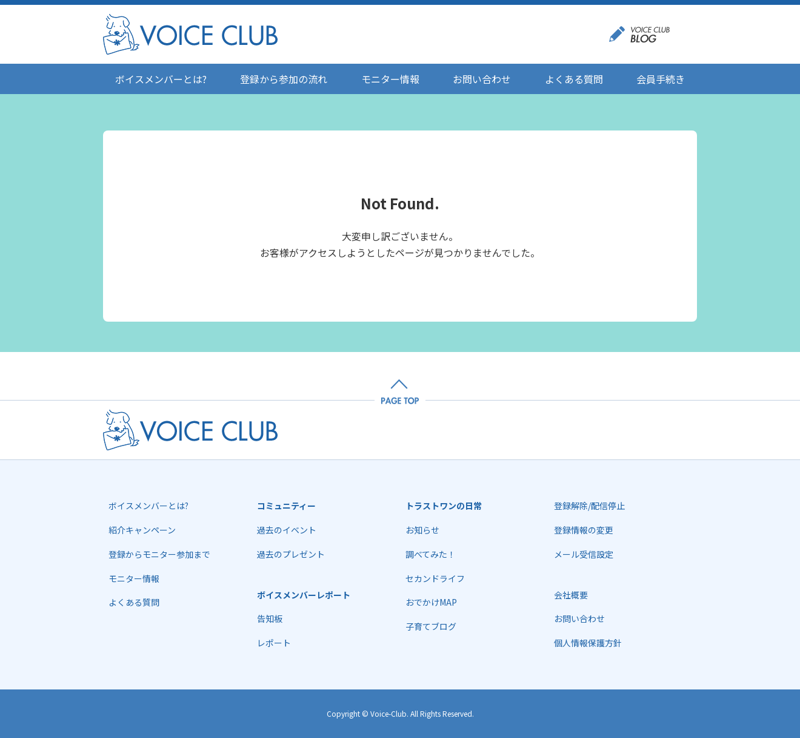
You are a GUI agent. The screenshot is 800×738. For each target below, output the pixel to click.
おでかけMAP (431, 602)
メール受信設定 (583, 554)
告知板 (269, 618)
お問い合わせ (482, 79)
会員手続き (660, 79)
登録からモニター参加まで (159, 554)
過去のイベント (286, 530)
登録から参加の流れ (283, 79)
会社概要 (571, 595)
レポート (274, 643)
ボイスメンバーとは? (161, 79)
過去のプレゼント (291, 554)
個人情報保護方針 (588, 643)
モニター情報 (390, 79)
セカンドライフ (435, 578)
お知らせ (422, 530)
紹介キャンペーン (142, 530)
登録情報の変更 (583, 530)
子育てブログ (430, 626)
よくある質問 (574, 79)
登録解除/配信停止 (589, 505)
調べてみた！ (430, 554)
